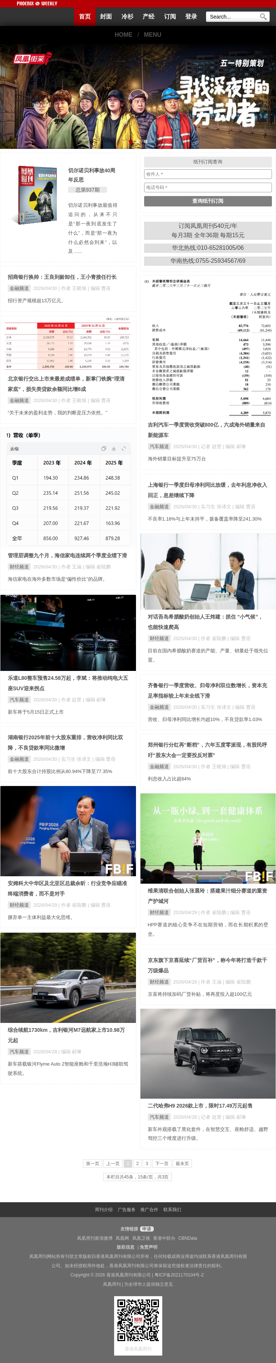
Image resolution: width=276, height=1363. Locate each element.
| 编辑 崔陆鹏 (97, 567)
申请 (146, 1229)
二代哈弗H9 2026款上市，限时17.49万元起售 (200, 1106)
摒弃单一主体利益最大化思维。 (41, 917)
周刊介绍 (104, 1209)
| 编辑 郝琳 (234, 446)
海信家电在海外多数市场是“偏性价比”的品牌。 (57, 579)
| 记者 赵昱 (210, 446)
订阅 (170, 16)
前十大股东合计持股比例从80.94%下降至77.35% (60, 771)
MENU (153, 35)
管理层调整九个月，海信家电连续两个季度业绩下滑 (67, 555)
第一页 (92, 1163)
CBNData (187, 1238)
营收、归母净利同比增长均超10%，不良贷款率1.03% (205, 719)
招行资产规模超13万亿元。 (37, 300)
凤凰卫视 (141, 1238)
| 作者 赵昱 (71, 699)
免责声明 (148, 1247)
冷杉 (127, 16)
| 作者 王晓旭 (73, 288)
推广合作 (149, 1209)
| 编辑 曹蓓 (99, 288)
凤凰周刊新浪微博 (95, 1238)
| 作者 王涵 (71, 567)
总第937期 (88, 190)
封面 (106, 16)
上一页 (113, 1163)
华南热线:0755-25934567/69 (208, 261)
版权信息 (125, 1247)
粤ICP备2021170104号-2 (179, 1275)
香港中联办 (164, 1238)
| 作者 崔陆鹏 (212, 638)
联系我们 (172, 1209)
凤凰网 (122, 1238)
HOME (123, 35)
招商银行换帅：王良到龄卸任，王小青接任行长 (62, 277)
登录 (191, 16)
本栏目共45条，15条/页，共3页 (137, 1177)
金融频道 (19, 288)
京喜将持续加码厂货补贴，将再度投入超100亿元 (200, 994)
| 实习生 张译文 (215, 506)
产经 (148, 16)
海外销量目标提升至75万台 (177, 459)
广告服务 (127, 1209)
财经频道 (19, 567)
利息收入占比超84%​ (169, 779)
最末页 (182, 1163)
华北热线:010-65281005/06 (208, 248)
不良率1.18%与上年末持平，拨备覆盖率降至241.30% (205, 519)
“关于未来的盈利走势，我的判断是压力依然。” (57, 412)
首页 (85, 16)
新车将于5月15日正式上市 (36, 712)
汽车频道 (159, 446)
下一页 (162, 1163)
